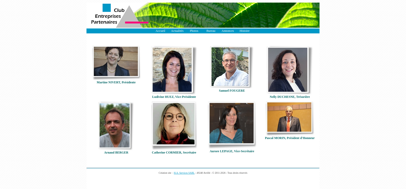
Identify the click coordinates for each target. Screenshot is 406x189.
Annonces (228, 31)
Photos (194, 31)
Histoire (245, 31)
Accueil (160, 31)
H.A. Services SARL (184, 172)
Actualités (177, 31)
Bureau (210, 31)
